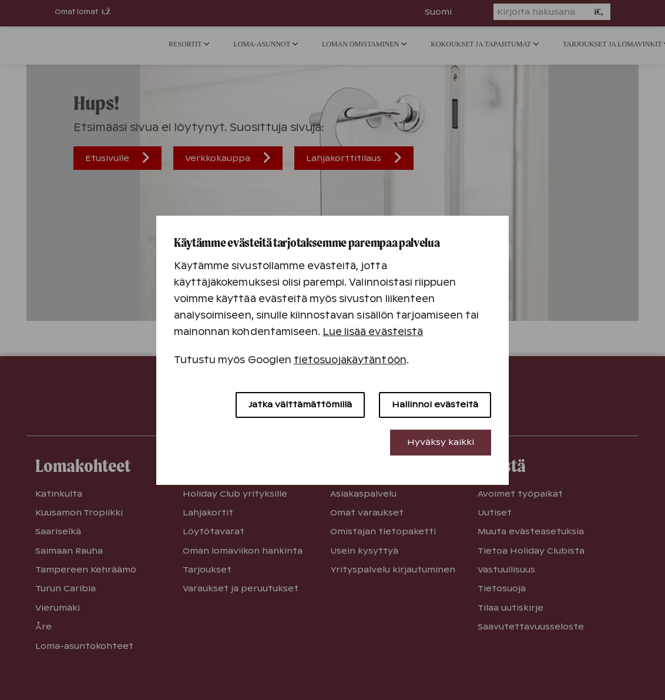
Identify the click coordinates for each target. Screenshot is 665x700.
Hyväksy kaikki (440, 442)
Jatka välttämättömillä (300, 404)
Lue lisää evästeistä (373, 332)
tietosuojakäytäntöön (350, 360)
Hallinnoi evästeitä (435, 404)
